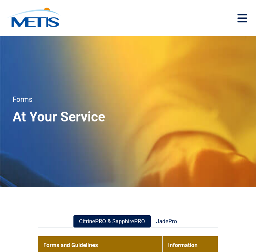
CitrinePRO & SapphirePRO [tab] (112, 221)
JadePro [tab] (166, 221)
